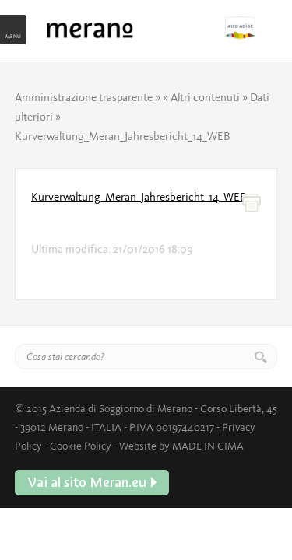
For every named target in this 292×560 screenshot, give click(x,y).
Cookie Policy (80, 445)
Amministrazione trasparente (84, 97)
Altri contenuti (205, 97)
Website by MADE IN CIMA (181, 445)
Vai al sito (251, 28)
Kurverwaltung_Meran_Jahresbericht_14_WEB (139, 197)
